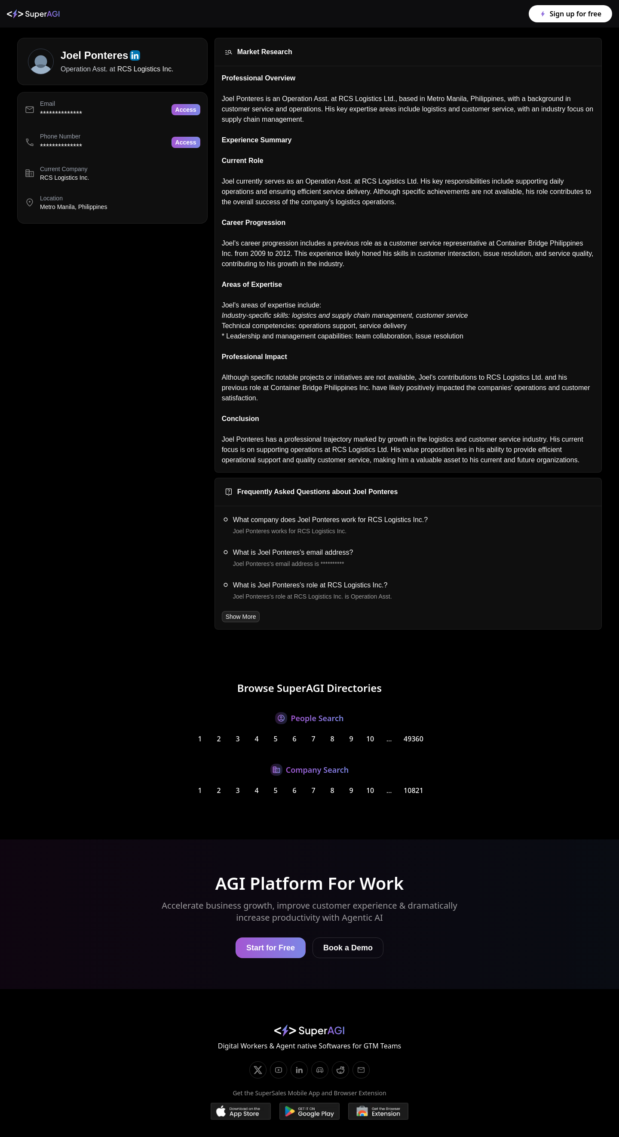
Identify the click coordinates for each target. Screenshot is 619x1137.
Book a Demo (348, 947)
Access (185, 109)
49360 (413, 739)
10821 (413, 790)
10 (370, 739)
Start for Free (270, 947)
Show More (241, 616)
